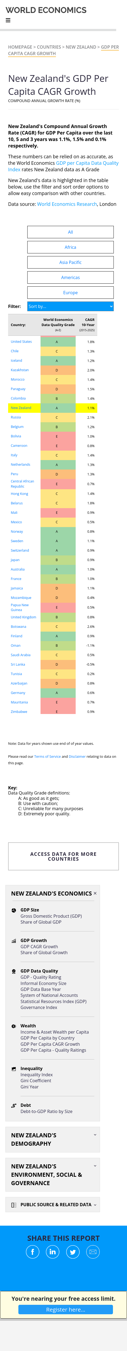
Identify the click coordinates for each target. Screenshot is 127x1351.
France (16, 578)
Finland (16, 636)
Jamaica (17, 588)
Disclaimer (77, 756)
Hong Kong (19, 493)
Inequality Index (37, 1075)
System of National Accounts (49, 995)
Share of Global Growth (44, 953)
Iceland (16, 360)
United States (21, 341)
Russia (16, 417)
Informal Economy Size (43, 983)
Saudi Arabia (21, 655)
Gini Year (30, 1087)
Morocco (18, 379)
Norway (17, 531)
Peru (14, 474)
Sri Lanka (18, 664)
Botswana (18, 626)
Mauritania (19, 702)
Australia (18, 569)
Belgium (17, 426)
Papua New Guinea (20, 607)
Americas (70, 277)
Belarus (17, 503)
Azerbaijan (19, 683)
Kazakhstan (20, 370)
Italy (14, 455)
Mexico (16, 522)
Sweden (17, 541)
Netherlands (20, 464)
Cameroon (19, 445)
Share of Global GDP (41, 922)
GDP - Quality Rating (41, 977)
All (70, 232)
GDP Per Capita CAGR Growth (50, 1044)
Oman (16, 645)
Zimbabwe (19, 711)
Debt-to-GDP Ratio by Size (46, 1111)
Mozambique (21, 597)
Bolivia (16, 436)
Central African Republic (22, 484)
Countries (49, 47)
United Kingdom (23, 617)
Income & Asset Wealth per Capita (55, 1032)
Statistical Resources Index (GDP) (53, 1001)
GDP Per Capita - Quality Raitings (53, 1050)
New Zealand (81, 47)
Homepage (20, 47)
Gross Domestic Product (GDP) (51, 916)
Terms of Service (47, 756)
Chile (15, 351)
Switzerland (20, 550)
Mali (14, 512)
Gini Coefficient (36, 1081)
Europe (70, 293)
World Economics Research (67, 204)
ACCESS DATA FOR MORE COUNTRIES (63, 856)
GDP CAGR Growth (39, 947)
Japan (15, 560)
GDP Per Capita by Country (47, 1038)
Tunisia (16, 674)
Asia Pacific (70, 262)
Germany (18, 692)
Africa (70, 247)
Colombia (18, 398)
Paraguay (18, 389)
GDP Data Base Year (41, 989)
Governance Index (39, 1007)
